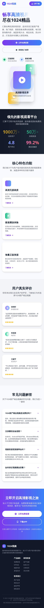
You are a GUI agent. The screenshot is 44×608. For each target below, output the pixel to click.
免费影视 (17, 562)
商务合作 (17, 583)
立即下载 (35, 4)
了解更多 (9, 203)
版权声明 (17, 586)
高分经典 (26, 571)
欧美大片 (26, 565)
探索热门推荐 (22, 50)
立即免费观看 (22, 43)
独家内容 (17, 568)
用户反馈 (17, 580)
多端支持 (17, 571)
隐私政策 (17, 589)
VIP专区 (16, 565)
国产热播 (26, 562)
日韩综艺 (26, 568)
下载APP (22, 522)
